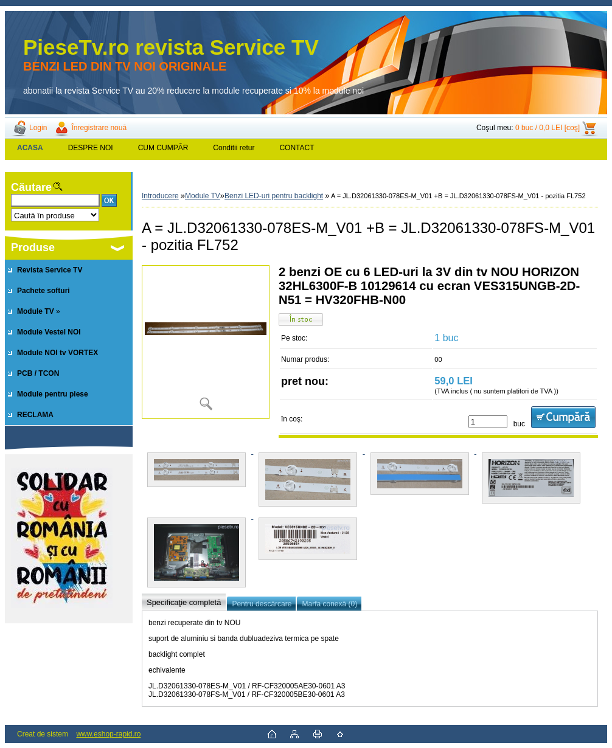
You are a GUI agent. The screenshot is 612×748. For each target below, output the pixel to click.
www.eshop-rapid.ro (108, 734)
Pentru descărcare (261, 604)
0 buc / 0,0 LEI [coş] (547, 127)
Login (38, 127)
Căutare (31, 187)
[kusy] (487, 421)
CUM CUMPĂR (163, 148)
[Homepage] (30, 148)
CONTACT (296, 148)
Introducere (160, 196)
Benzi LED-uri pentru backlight (273, 196)
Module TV (202, 196)
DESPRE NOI (90, 148)
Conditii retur (233, 148)
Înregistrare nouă (99, 127)
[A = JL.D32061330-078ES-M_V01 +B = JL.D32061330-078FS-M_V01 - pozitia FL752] (205, 342)
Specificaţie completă (184, 602)
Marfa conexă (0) (329, 604)
